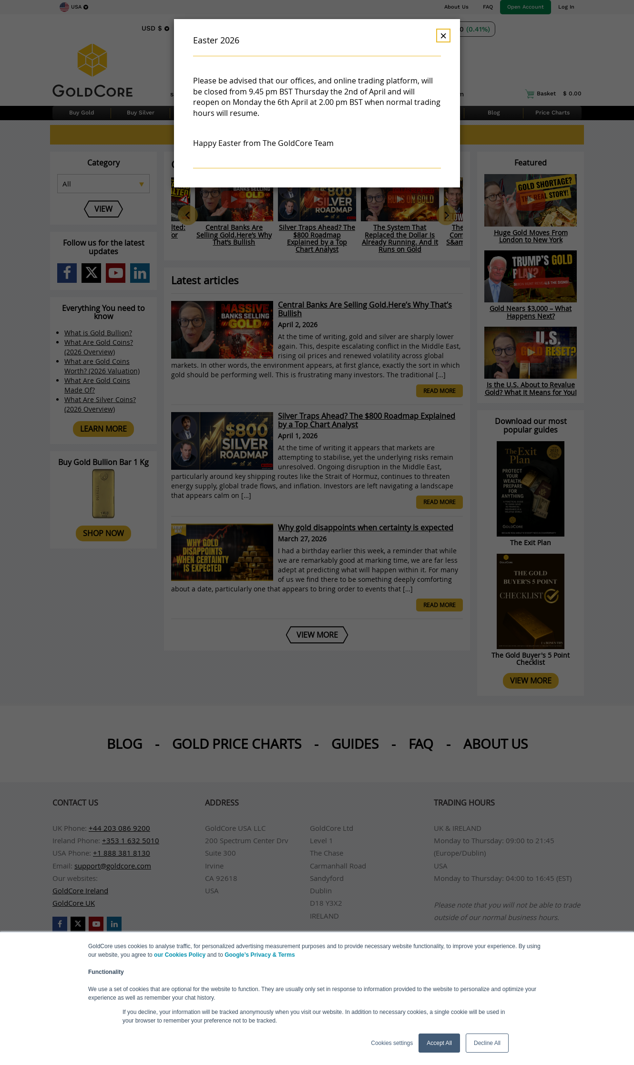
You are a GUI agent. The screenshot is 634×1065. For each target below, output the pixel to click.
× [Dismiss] (443, 35)
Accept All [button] (439, 1043)
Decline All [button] (487, 1043)
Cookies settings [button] (392, 1043)
